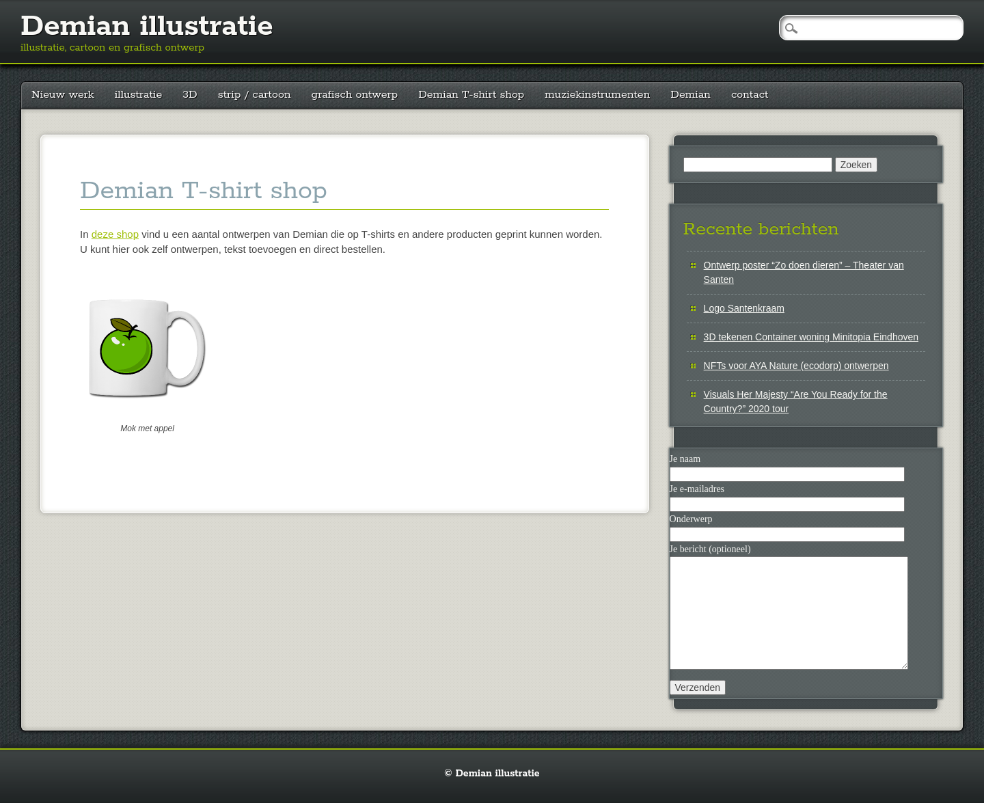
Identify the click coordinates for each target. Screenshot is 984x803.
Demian (690, 94)
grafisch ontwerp (355, 94)
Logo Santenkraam (744, 308)
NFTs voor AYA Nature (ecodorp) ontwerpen (796, 365)
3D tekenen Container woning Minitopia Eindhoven (811, 336)
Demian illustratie (146, 26)
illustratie (139, 94)
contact (750, 94)
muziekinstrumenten (597, 94)
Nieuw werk (62, 94)
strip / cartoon (254, 94)
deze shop (115, 234)
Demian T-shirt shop (471, 94)
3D (189, 94)
